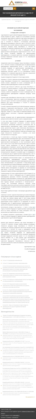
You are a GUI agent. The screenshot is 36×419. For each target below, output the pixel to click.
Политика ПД (15, 417)
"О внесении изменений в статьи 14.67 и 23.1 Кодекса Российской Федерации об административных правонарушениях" (18, 364)
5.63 (2, 53)
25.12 (24, 169)
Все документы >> (30, 397)
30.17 (34, 207)
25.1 (13, 169)
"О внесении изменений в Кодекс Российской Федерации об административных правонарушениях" (18, 343)
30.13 (29, 214)
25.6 (20, 169)
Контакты (3, 417)
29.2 (7, 121)
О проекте (8, 417)
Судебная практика (6, 19)
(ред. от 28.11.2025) (17, 316)
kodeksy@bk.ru (16, 415)
